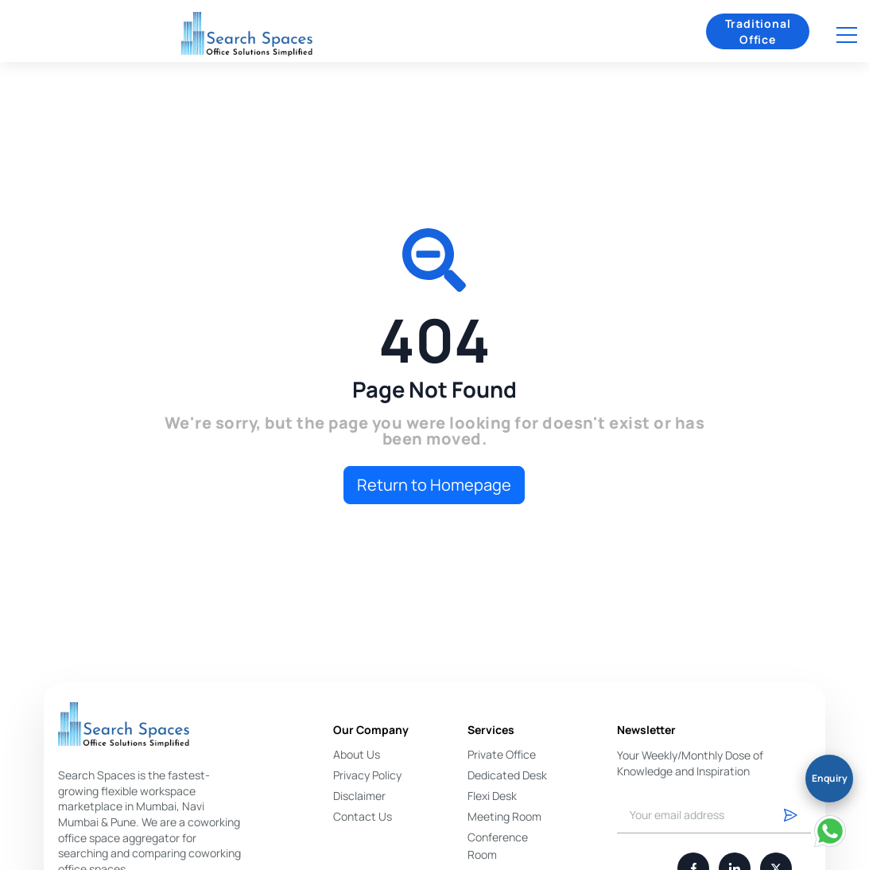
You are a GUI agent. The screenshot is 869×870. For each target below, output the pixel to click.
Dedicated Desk (507, 775)
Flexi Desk (492, 795)
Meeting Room (504, 816)
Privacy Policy (367, 775)
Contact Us (362, 816)
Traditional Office (758, 31)
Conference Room (497, 845)
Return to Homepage (434, 484)
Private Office (501, 754)
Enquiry (830, 778)
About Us (356, 754)
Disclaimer (359, 795)
